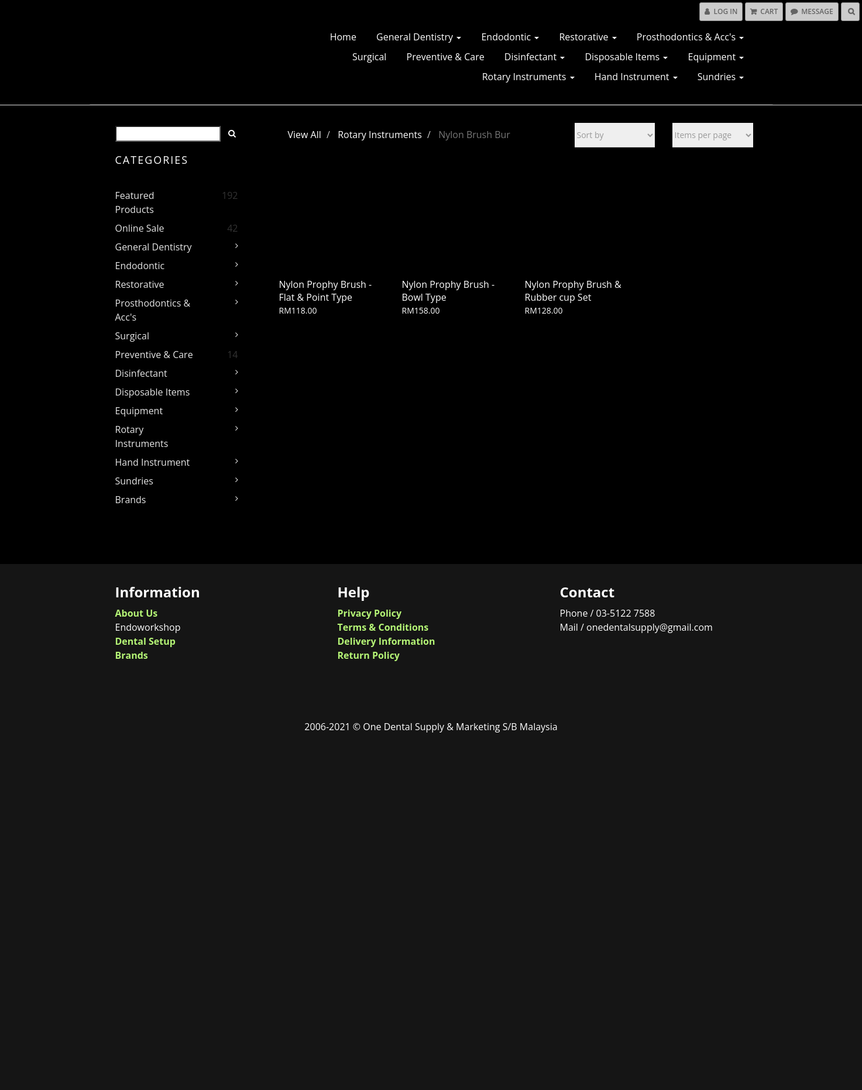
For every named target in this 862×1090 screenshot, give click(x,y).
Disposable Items (626, 56)
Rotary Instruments (528, 76)
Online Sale (139, 228)
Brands (130, 499)
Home (343, 36)
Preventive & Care (446, 56)
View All (304, 134)
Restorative (587, 36)
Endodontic (510, 36)
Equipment (716, 56)
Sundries (721, 76)
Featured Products (134, 202)
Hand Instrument (636, 76)
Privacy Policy (370, 613)
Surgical (369, 56)
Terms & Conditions (383, 627)
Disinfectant (534, 56)
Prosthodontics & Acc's (690, 36)
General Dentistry (418, 36)
